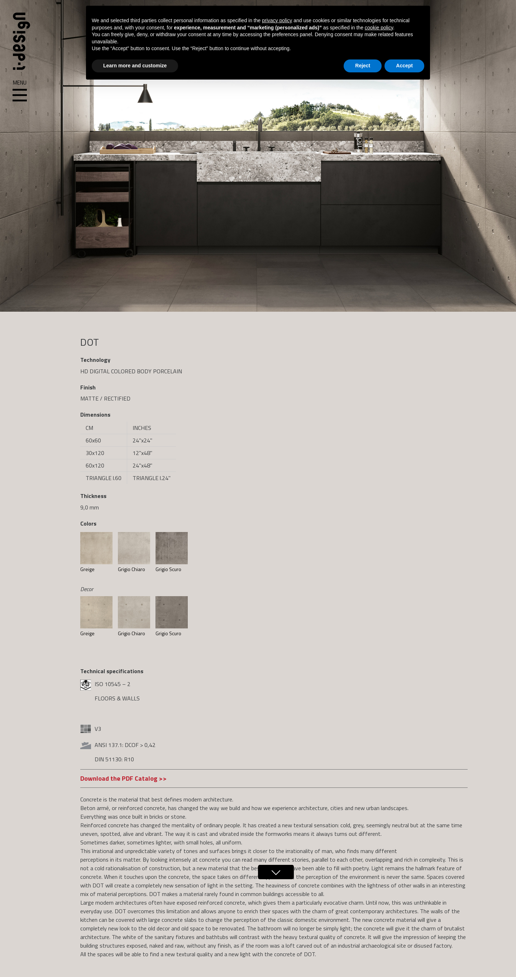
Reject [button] (362, 65)
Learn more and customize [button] (135, 65)
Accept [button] (404, 65)
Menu (20, 91)
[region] (258, 156)
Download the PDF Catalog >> (123, 778)
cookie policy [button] (379, 27)
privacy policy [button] (277, 20)
